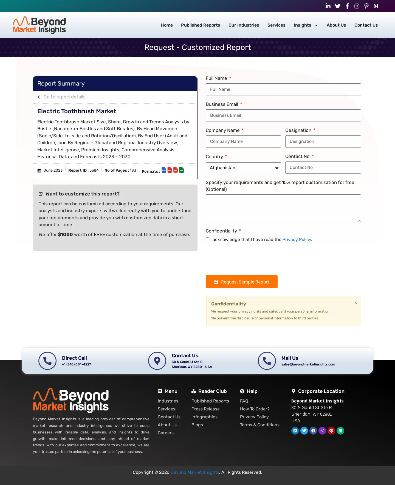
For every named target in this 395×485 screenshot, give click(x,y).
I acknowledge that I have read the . (261, 239)
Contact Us (366, 25)
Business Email (222, 104)
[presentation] (247, 259)
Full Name (217, 78)
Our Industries (243, 25)
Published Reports (200, 25)
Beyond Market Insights (195, 472)
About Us (336, 25)
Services (276, 25)
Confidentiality (222, 231)
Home (167, 25)
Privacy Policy (297, 239)
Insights (306, 25)
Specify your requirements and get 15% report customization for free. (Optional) (281, 186)
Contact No (298, 156)
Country (215, 156)
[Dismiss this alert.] (356, 302)
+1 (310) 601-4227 (127, 5)
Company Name (223, 130)
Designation (298, 130)
